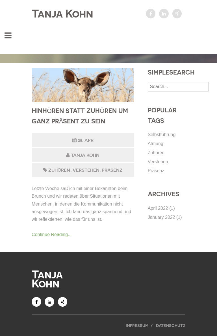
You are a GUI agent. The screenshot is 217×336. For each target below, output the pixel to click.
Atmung (155, 143)
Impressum (137, 325)
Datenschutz (170, 325)
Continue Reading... (51, 234)
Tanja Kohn (62, 13)
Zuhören (59, 170)
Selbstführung (162, 134)
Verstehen (86, 170)
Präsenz (112, 170)
